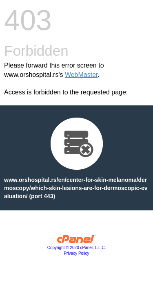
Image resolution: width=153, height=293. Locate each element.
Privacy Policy (76, 253)
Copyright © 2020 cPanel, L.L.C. (76, 247)
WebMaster (81, 74)
